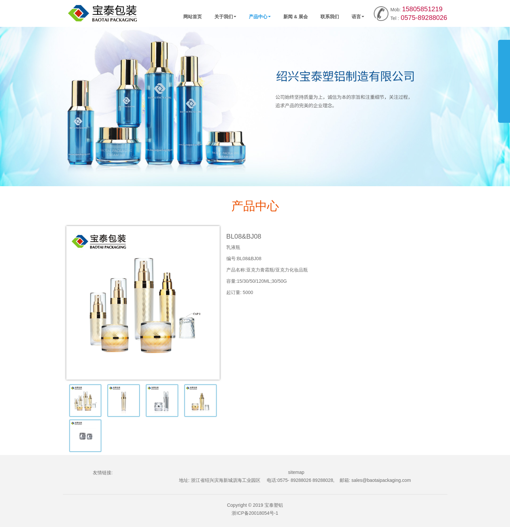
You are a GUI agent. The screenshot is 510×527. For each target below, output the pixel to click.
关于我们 (225, 16)
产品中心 (260, 16)
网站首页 (192, 16)
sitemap (296, 472)
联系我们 (329, 16)
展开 (504, 77)
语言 (358, 16)
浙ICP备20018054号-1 (255, 513)
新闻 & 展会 (295, 16)
